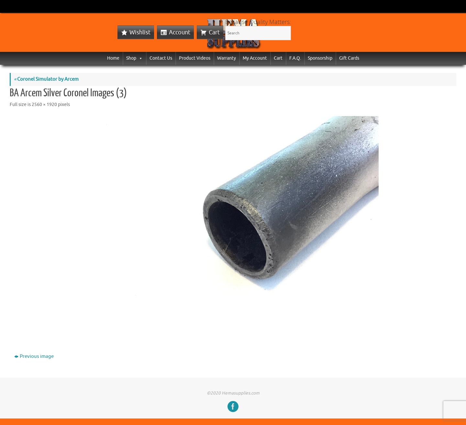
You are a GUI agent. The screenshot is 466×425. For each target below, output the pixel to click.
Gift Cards (349, 58)
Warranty (226, 58)
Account (179, 32)
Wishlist (139, 32)
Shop (134, 58)
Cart (214, 32)
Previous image (34, 356)
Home (113, 58)
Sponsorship (320, 58)
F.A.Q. (295, 58)
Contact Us (161, 58)
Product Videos (194, 58)
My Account (255, 58)
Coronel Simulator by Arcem (46, 79)
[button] (139, 58)
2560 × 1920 (44, 104)
